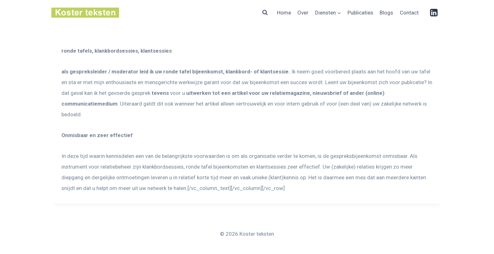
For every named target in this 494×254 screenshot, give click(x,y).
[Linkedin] (434, 12)
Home (284, 12)
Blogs (386, 12)
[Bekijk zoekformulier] (265, 12)
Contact (409, 12)
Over (302, 12)
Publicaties (360, 12)
